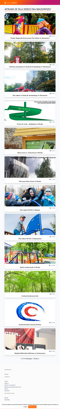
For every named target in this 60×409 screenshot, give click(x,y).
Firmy (6, 374)
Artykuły (7, 400)
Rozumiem (32, 407)
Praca (6, 389)
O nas (6, 381)
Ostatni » (36, 358)
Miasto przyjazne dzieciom (12, 387)
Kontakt (6, 390)
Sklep (6, 398)
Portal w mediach (9, 385)
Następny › (29, 358)
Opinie (6, 383)
